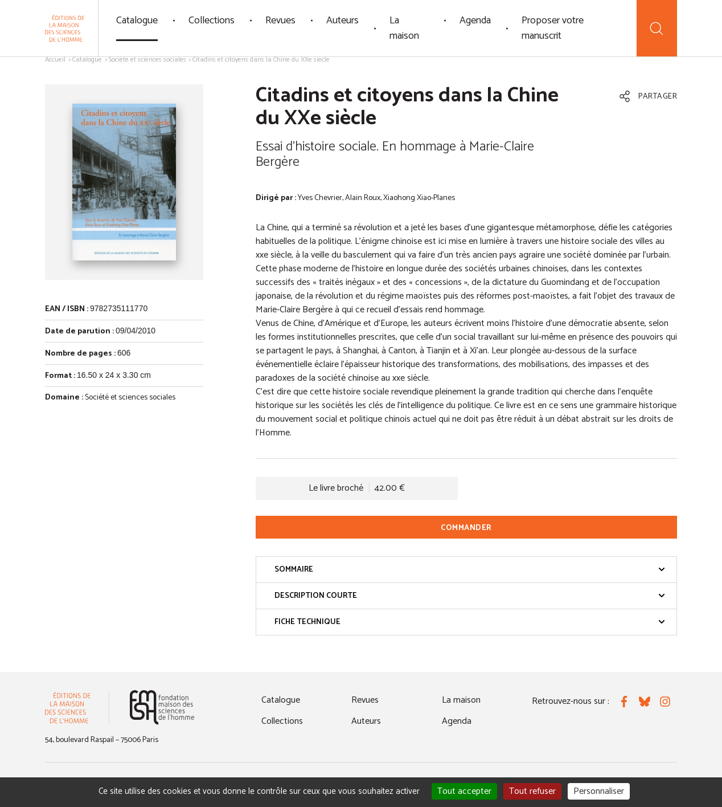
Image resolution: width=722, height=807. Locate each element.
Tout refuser (532, 791)
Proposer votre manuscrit (553, 28)
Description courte (469, 595)
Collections (211, 20)
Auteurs (342, 20)
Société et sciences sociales (147, 59)
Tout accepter (464, 791)
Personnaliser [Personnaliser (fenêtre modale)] (598, 791)
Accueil (55, 59)
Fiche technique (469, 622)
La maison (404, 28)
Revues (280, 20)
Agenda (475, 20)
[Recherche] (657, 28)
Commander (466, 528)
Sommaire (469, 569)
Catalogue (137, 20)
